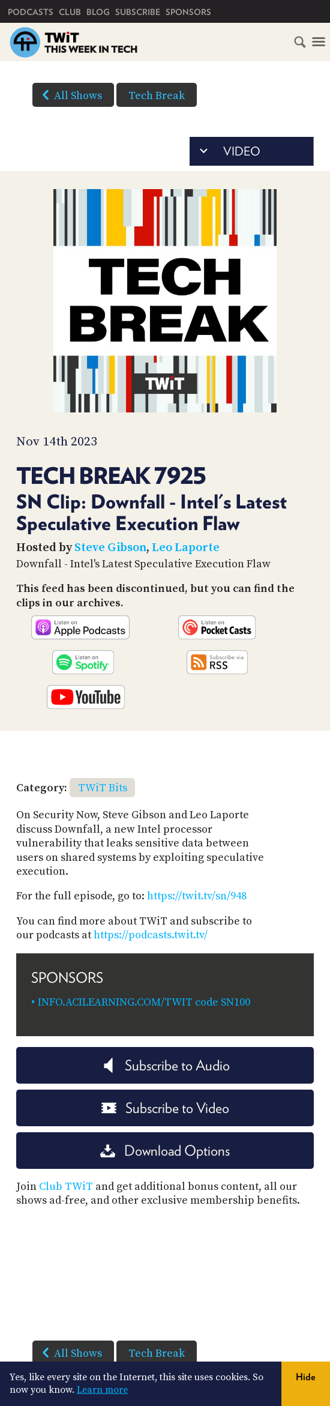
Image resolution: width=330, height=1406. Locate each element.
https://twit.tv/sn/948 (197, 896)
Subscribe (137, 12)
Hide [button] (306, 1377)
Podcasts (30, 12)
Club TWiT (66, 1186)
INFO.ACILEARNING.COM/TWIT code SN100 (144, 1002)
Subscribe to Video (165, 1108)
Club (70, 12)
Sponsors (188, 12)
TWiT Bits (102, 788)
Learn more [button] (102, 1390)
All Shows (69, 94)
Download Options (165, 1150)
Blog (98, 12)
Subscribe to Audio (165, 1065)
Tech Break (156, 96)
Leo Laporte (186, 547)
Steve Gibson (110, 547)
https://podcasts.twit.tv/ (151, 935)
